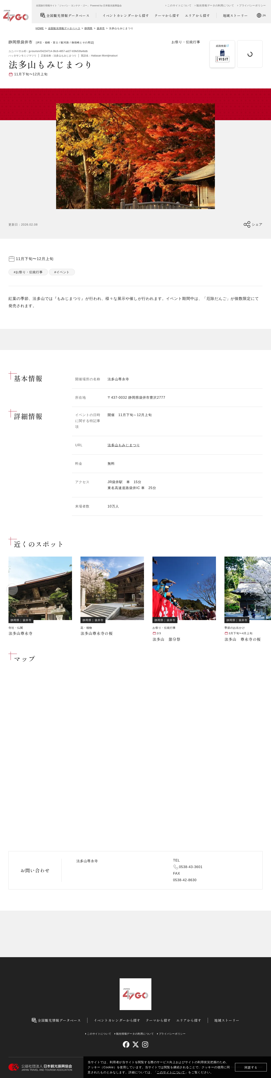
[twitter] (135, 1044)
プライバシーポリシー (252, 5)
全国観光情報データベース (65, 15)
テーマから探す (167, 15)
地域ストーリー (235, 15)
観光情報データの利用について (215, 5)
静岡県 (88, 28)
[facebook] (126, 1044)
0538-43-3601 (191, 867)
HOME (40, 28)
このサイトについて (171, 1072)
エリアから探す (197, 15)
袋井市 (101, 28)
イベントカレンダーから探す (125, 15)
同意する (251, 1067)
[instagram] (145, 1044)
